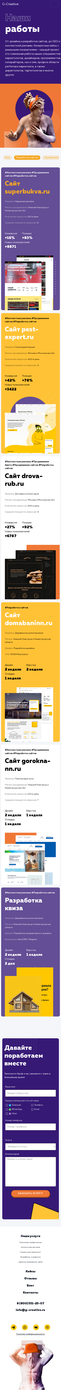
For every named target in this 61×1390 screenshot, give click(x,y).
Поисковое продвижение (30, 1242)
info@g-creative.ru (30, 1310)
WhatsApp (15, 1109)
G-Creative (10, 4)
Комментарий (12, 1154)
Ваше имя (10, 1087)
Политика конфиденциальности (30, 1334)
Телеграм (15, 1105)
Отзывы (30, 1278)
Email (36, 1109)
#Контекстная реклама (18, 172)
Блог (30, 1285)
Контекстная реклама (30, 1247)
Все (7, 157)
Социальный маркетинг (30, 1252)
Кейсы (30, 1271)
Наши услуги (30, 1236)
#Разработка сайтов (24, 176)
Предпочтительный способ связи (22, 1101)
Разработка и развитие (30, 1257)
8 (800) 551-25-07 (30, 1303)
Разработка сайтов (27, 157)
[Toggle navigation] (54, 4)
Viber (13, 1113)
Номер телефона (13, 1120)
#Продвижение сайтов (25, 465)
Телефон (38, 1105)
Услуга (8, 1140)
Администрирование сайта (30, 1262)
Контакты (30, 1292)
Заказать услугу (30, 1193)
